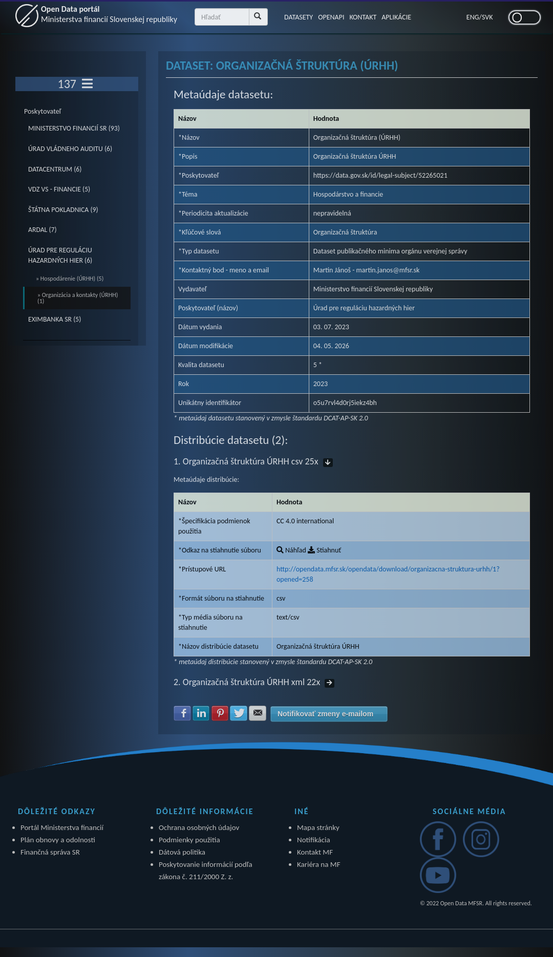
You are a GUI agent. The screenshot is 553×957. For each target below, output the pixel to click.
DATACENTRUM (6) (54, 169)
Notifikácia (313, 839)
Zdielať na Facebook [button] (182, 713)
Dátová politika (182, 852)
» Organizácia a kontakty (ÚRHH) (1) (77, 298)
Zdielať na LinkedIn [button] (201, 713)
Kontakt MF (315, 852)
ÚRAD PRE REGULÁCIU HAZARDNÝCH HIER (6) (60, 255)
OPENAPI (331, 17)
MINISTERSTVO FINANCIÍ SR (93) (74, 128)
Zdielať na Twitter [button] (238, 713)
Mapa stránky (318, 827)
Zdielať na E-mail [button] (257, 713)
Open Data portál (109, 14)
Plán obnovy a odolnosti (57, 839)
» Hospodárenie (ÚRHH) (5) (69, 278)
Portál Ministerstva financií (61, 827)
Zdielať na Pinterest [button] (220, 713)
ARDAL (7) (42, 229)
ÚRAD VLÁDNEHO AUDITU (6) (70, 148)
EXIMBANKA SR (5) (54, 319)
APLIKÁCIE (396, 17)
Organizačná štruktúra (345, 232)
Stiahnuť (324, 550)
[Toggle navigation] (87, 84)
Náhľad (291, 550)
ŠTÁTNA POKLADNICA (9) (63, 209)
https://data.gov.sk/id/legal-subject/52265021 (380, 175)
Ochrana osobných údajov (199, 827)
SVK (487, 17)
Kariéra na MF (319, 864)
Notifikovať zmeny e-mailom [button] (325, 714)
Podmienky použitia (189, 839)
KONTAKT (362, 17)
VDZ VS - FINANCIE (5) (59, 189)
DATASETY (298, 17)
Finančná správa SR (50, 852)
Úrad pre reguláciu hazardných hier (364, 308)
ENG (472, 17)
